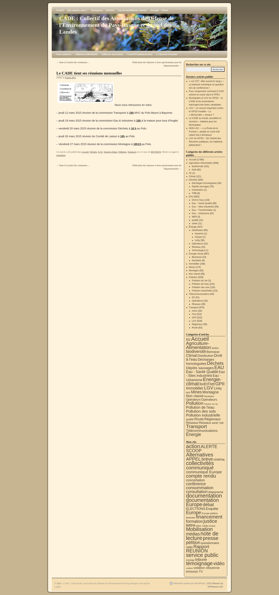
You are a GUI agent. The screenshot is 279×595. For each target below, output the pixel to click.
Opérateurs (197, 243)
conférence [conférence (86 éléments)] (196, 484)
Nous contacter (63, 54)
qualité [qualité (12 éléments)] (190, 419)
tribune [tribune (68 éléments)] (201, 559)
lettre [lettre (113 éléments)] (190, 525)
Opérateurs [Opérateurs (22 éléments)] (193, 399)
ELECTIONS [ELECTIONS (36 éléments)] (195, 509)
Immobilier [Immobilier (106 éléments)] (194, 388)
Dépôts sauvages (200, 186)
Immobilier (194, 263)
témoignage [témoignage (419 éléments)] (199, 563)
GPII (194, 317)
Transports (96, 10)
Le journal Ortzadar (166, 54)
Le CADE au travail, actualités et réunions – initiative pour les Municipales (205, 121)
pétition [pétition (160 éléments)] (193, 542)
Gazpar (198, 237)
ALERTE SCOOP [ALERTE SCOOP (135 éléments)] (201, 448)
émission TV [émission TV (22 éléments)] (194, 571)
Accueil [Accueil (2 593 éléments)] (200, 339)
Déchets (110, 10)
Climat (192, 176)
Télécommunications (199, 294)
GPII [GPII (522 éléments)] (219, 383)
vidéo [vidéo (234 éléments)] (218, 563)
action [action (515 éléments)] (193, 446)
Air (190, 173)
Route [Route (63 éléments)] (199, 419)
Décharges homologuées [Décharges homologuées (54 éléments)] (200, 362)
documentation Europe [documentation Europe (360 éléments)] (202, 502)
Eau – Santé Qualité (202, 203)
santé (194, 223)
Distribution (197, 230)
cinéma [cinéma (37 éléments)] (218, 459)
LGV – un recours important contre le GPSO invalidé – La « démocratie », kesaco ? (206, 111)
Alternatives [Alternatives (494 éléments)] (199, 455)
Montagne (194, 270)
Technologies (198, 250)
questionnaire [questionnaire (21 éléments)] (210, 543)
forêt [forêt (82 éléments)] (203, 384)
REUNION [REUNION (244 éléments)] (197, 550)
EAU (100, 152)
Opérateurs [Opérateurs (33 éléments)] (209, 399)
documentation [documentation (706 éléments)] (204, 496)
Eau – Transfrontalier (202, 210)
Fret (194, 314)
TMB (194, 193)
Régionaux (197, 324)
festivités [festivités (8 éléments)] (190, 517)
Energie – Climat (159, 10)
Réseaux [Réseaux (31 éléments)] (205, 423)
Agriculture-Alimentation (201, 163)
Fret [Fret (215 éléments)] (211, 384)
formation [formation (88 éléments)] (194, 521)
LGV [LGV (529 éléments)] (208, 387)
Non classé (194, 274)
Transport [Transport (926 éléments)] (196, 426)
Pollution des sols (200, 287)
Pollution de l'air (199, 280)
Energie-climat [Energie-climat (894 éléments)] (203, 381)
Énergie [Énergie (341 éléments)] (193, 434)
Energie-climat (110, 152)
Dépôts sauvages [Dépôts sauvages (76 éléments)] (200, 368)
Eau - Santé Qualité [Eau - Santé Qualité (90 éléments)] (202, 372)
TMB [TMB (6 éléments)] (221, 423)
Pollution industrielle (202, 290)
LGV (194, 321)
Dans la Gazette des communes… (72, 62)
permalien (60, 155)
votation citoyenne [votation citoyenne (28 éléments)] (207, 568)
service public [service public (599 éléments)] (202, 555)
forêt (194, 169)
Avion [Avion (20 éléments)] (215, 347)
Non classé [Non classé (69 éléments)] (195, 396)
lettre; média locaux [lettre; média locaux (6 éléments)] (205, 526)
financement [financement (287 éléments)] (209, 516)
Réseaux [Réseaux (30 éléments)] (192, 423)
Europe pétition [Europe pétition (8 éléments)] (210, 513)
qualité (195, 220)
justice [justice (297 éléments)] (210, 521)
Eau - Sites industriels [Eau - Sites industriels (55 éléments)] (205, 373)
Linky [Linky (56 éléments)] (218, 388)
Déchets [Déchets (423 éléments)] (215, 363)
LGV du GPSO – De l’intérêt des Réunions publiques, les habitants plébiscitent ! (205, 141)
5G (193, 297)
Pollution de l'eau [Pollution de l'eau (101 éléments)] (200, 407)
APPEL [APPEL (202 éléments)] (193, 459)
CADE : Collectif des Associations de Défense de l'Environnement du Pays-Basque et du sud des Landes (116, 25)
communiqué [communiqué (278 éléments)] (200, 467)
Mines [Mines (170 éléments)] (196, 392)
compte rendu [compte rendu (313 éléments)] (201, 476)
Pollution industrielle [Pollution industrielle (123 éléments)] (203, 415)
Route (195, 327)
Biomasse (197, 257)
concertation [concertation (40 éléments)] (195, 480)
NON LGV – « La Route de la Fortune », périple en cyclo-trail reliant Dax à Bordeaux (204, 131)
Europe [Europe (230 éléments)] (193, 512)
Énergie (193, 227)
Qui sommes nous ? (77, 10)
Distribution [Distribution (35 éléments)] (205, 356)
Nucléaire (196, 260)
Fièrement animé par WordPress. (189, 583)
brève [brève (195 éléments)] (207, 459)
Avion (194, 311)
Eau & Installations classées (132, 10)
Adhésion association (112, 54)
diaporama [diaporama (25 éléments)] (215, 492)
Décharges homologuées (204, 183)
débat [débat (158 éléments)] (208, 504)
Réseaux (196, 247)
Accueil (59, 10)
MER (194, 216)
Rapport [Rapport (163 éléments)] (201, 546)
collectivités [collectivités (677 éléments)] (200, 463)
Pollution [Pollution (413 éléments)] (194, 403)
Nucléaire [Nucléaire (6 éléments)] (209, 396)
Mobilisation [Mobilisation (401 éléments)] (199, 529)
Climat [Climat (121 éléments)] (191, 355)
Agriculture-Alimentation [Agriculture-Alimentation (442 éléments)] (198, 345)
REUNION (156, 152)
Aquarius (199, 233)
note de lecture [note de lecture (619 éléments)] (202, 536)
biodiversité (197, 166)
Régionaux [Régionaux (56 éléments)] (212, 419)
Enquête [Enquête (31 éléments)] (212, 509)
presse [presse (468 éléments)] (210, 538)
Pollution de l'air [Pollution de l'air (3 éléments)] (211, 404)
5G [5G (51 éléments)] (188, 339)
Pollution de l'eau (200, 284)
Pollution (122, 152)
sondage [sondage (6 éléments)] (190, 560)
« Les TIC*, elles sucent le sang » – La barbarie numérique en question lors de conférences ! (206, 84)
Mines (192, 267)
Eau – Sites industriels (203, 206)
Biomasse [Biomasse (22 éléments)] (213, 351)
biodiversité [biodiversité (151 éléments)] (196, 351)
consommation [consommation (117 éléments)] (199, 487)
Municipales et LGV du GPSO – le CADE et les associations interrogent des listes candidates (206, 101)
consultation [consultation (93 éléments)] (197, 491)
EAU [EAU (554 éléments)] (219, 367)
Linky (197, 240)
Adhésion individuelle (86, 54)
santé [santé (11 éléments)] (215, 422)
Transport (132, 152)
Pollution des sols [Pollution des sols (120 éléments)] (201, 411)
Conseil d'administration (140, 54)
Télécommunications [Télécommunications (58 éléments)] (202, 431)
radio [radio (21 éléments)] (189, 547)
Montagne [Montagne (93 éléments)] (210, 392)
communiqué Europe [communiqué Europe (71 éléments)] (204, 472)
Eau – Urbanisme (200, 213)
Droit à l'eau (198, 200)
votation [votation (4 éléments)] (189, 568)
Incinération (197, 190)
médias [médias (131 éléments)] (193, 534)
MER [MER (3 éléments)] (188, 393)
